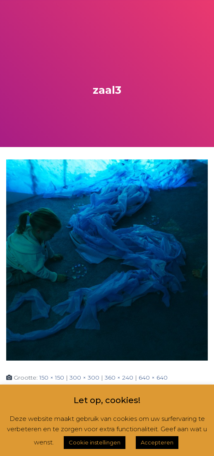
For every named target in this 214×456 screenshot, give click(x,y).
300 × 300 (84, 377)
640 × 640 (153, 377)
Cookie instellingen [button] (94, 442)
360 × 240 (119, 377)
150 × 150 (51, 377)
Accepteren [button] (157, 442)
